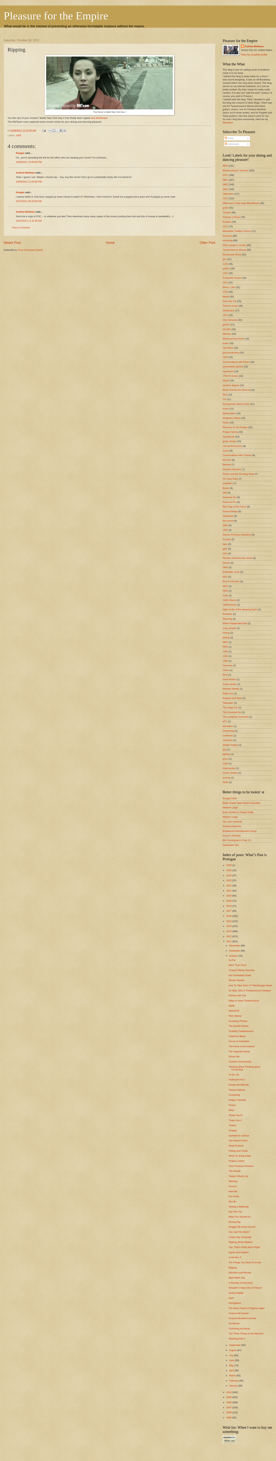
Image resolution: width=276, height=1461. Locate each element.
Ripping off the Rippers (241, 1242)
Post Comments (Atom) (30, 250)
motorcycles (229, 768)
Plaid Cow (228, 693)
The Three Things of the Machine (246, 1333)
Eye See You (235, 1211)
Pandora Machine (232, 469)
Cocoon (233, 1186)
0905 (225, 590)
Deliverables (229, 413)
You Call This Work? (239, 1232)
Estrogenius (235, 1303)
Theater (227, 212)
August (233, 1350)
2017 (229, 910)
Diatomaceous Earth (233, 338)
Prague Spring (230, 432)
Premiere (227, 614)
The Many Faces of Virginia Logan (247, 1308)
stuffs (225, 782)
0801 (225, 179)
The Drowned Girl (232, 712)
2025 (229, 870)
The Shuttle (235, 1171)
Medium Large (230, 807)
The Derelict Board (238, 1026)
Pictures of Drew (231, 217)
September (235, 1345)
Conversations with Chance (237, 455)
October (233, 955)
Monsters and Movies (240, 1272)
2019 (229, 900)
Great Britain (229, 679)
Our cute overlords (232, 821)
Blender (227, 464)
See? (231, 1298)
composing (228, 730)
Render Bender (237, 980)
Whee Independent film (235, 623)
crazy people (229, 628)
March (232, 1375)
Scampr (227, 539)
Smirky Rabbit (236, 1293)
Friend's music (230, 305)
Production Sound (232, 277)
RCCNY (227, 460)
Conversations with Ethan (236, 362)
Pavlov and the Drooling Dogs (238, 474)
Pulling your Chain (238, 1150)
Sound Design (230, 511)
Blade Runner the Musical (236, 389)
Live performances (232, 446)
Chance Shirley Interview (242, 970)
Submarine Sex (231, 845)
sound (226, 450)
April (231, 1370)
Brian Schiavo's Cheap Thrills (238, 812)
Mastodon (228, 122)
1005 (225, 651)
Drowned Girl (229, 497)
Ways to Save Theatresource (244, 1000)
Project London (237, 1161)
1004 (225, 357)
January (233, 1385)
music (226, 408)
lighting (226, 754)
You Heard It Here (238, 1140)
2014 (229, 926)
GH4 (225, 674)
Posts (229, 138)
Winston (227, 333)
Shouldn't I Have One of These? (245, 1287)
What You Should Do (239, 1216)
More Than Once (237, 965)
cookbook (228, 735)
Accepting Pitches (238, 1021)
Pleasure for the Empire (56, 16)
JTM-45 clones (230, 376)
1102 (225, 264)
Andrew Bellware (25, 172)
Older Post (207, 243)
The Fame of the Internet (242, 1046)
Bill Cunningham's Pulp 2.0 (237, 840)
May (231, 1365)
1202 (225, 273)
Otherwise (228, 193)
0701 (225, 175)
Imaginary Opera (231, 418)
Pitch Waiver (235, 1016)
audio (226, 343)
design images (230, 745)
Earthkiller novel (231, 572)
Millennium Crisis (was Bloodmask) (241, 203)
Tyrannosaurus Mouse (234, 249)
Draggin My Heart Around (242, 1226)
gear (225, 548)
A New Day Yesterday (240, 1237)
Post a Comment (21, 227)
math (225, 763)
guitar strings (229, 441)
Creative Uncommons (240, 1061)
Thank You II (235, 1120)
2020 (229, 895)
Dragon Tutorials (237, 1100)
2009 (229, 1397)
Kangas (20, 153)
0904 (225, 165)
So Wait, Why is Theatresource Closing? (250, 990)
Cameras (227, 665)
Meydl (226, 296)
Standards (228, 516)
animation (228, 726)
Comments (232, 144)
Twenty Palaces (237, 1089)
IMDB (231, 1005)
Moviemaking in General (235, 170)
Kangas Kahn (230, 798)
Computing (234, 1094)
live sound (228, 520)
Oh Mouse (234, 1323)
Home (110, 243)
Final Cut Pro (229, 502)
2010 (229, 1392)
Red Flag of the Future (234, 506)
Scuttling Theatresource (241, 1031)
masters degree (231, 385)
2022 (229, 885)
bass (225, 544)
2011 (229, 941)
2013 (229, 931)
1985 (225, 660)
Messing (233, 1181)
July (231, 1355)
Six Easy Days (230, 478)
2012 (229, 936)
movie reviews (230, 772)
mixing (226, 632)
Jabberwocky (229, 604)
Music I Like (229, 287)
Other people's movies (234, 245)
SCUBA (227, 329)
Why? (232, 1110)
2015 (229, 921)
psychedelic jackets (233, 366)
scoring (226, 777)
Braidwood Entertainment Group (239, 831)
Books (226, 488)
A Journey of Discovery (241, 1282)
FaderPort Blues (237, 1036)
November (235, 950)
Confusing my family (239, 1328)
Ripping (233, 1267)
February (234, 1380)
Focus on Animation (239, 1041)
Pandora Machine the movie (237, 558)
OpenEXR (234, 1010)
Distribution (228, 310)
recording (228, 240)
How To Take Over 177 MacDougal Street (250, 985)
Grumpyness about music (236, 404)
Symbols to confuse (239, 1135)
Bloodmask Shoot (232, 254)
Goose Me (234, 1056)
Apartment (228, 371)
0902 (225, 646)
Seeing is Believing (239, 1206)
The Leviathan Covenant (235, 716)
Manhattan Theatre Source (237, 231)
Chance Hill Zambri (239, 1313)
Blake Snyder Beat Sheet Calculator (241, 803)
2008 (229, 1402)
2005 (229, 1417)
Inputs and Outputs (239, 1252)
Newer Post (12, 243)
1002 (18, 135)
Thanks (232, 1125)
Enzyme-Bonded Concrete (242, 1318)
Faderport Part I (237, 1079)
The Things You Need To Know (245, 1262)
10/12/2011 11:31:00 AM (29, 220)
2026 (229, 865)
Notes (226, 422)
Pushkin (227, 221)
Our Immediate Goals (240, 975)
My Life (232, 1201)
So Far (232, 960)
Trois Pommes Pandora (241, 1166)
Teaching (227, 618)
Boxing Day (235, 1221)
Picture (232, 1105)
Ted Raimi (228, 347)
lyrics (225, 758)
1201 (225, 226)
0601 (225, 586)
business (227, 235)
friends (226, 562)
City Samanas (230, 320)
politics (226, 268)
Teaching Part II (237, 1338)
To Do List (234, 1074)
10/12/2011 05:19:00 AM (29, 201)
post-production (231, 352)
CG (224, 399)
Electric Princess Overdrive (237, 534)
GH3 (225, 553)
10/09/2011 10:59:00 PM (29, 162)
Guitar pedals (230, 684)
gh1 (225, 259)
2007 (229, 1407)
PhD (225, 394)
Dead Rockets (236, 1145)
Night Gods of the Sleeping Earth (240, 609)
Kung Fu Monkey (231, 835)
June (232, 1360)
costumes (228, 740)
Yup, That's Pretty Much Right (244, 1247)
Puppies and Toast (232, 698)
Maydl (226, 380)
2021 (229, 890)
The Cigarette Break (239, 1051)
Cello (225, 595)
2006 (229, 1412)
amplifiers (228, 483)
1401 (225, 315)
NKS (225, 576)
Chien (226, 670)
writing (226, 637)
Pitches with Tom (237, 995)
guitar (226, 207)
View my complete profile (254, 54)
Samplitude (228, 436)
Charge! (233, 1130)
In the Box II (235, 1257)
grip (225, 749)
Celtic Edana (229, 600)
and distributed (99, 118)
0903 (225, 525)
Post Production (231, 581)
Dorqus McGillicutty (239, 1084)
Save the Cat (229, 301)
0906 (225, 567)
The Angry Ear (230, 707)
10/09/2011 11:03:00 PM (29, 181)
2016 (229, 916)
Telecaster (228, 702)
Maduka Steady (231, 688)
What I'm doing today (240, 1155)
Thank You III (235, 1115)
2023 (229, 880)
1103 (225, 656)
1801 (225, 530)
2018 (229, 906)
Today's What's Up (238, 1176)
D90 (225, 492)
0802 (225, 184)
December (235, 945)
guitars (226, 324)
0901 (225, 642)
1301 (225, 282)
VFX (225, 721)
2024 (229, 875)
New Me (233, 1191)
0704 (225, 291)
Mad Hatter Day (237, 1277)
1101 (225, 198)
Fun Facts (234, 1196)
